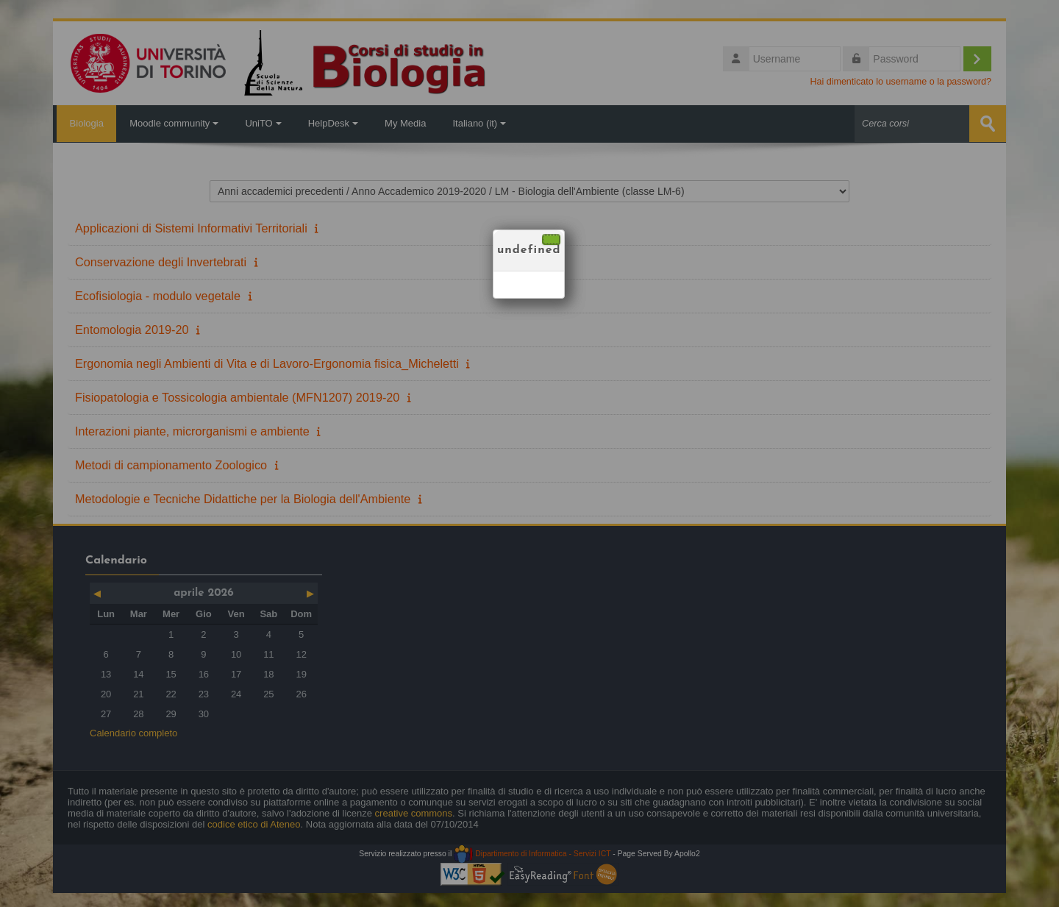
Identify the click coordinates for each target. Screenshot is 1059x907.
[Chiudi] (551, 239)
